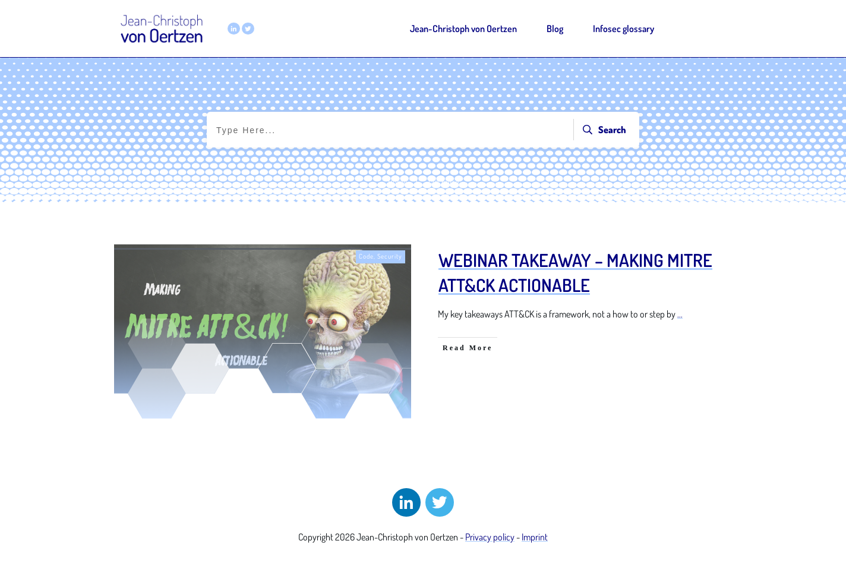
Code (366, 256)
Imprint (535, 537)
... (680, 314)
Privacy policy (489, 537)
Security (389, 256)
